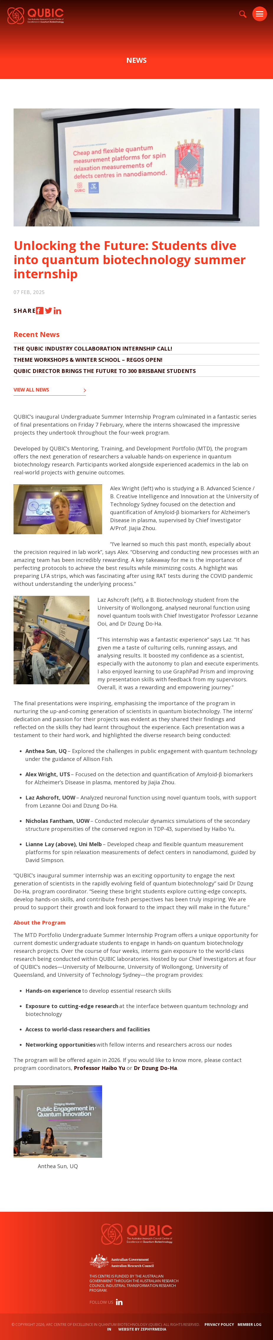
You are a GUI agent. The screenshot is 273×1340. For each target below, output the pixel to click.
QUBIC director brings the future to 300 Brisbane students (105, 370)
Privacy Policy (219, 1324)
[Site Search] (242, 14)
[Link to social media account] (119, 1303)
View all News (31, 390)
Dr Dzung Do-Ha (155, 1067)
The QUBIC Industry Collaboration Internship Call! (93, 348)
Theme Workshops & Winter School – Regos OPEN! (88, 359)
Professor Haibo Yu (99, 1067)
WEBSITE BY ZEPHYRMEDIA (142, 1329)
